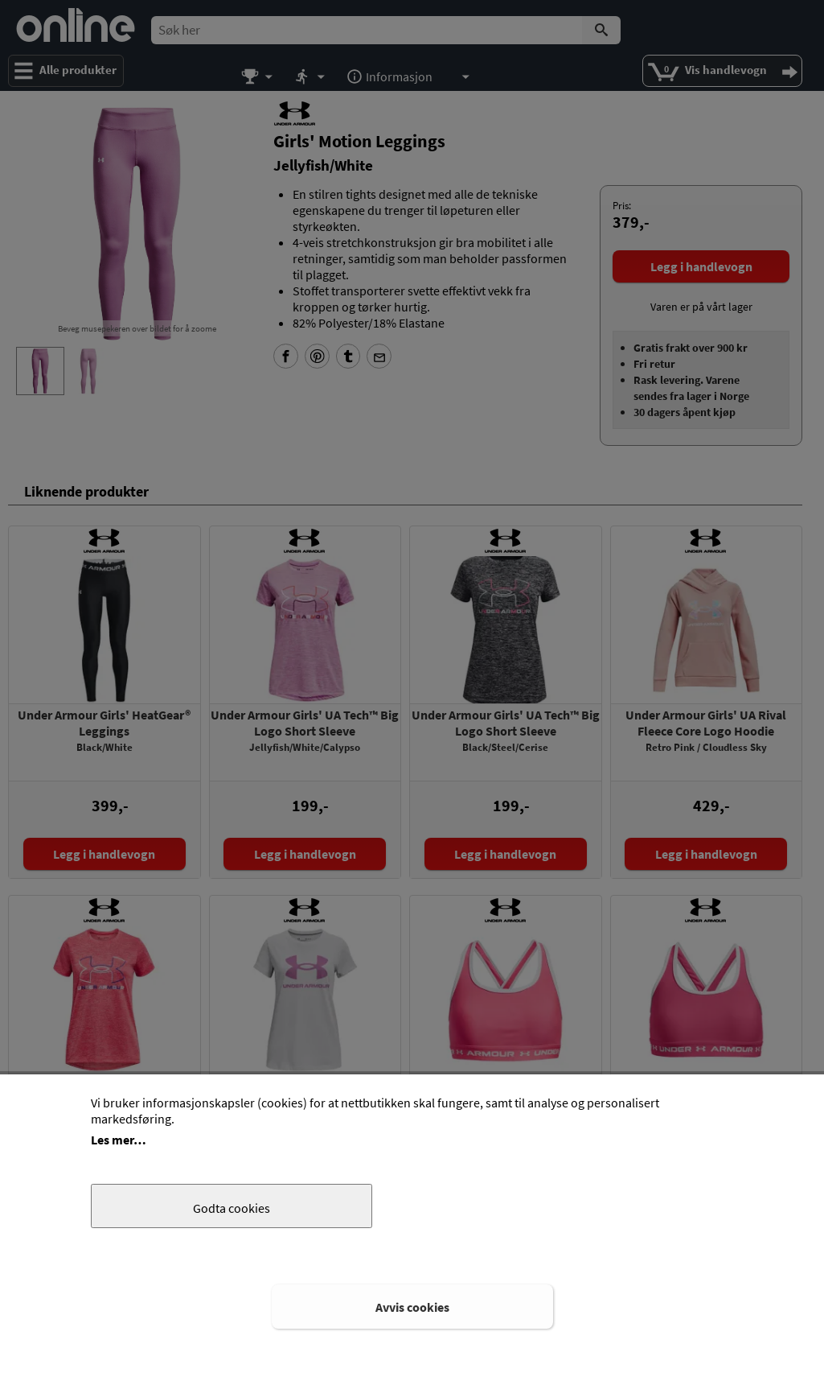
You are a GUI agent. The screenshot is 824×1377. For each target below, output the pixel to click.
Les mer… (118, 1140)
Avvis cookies (412, 1307)
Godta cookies (231, 1208)
